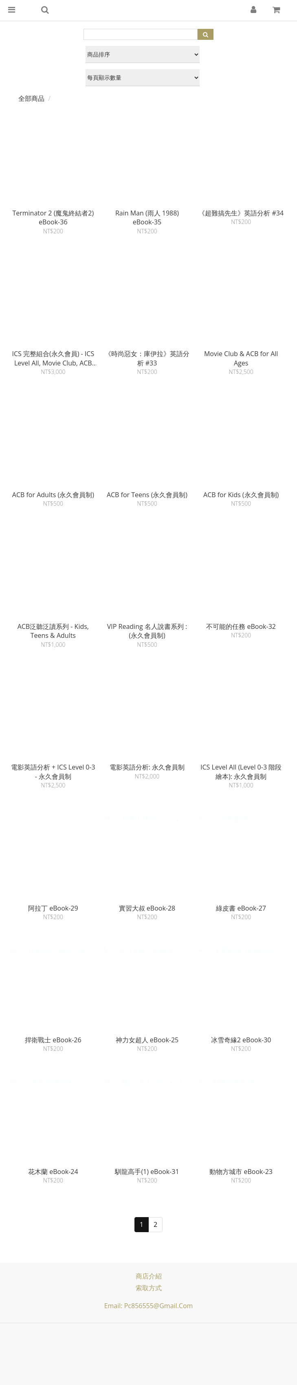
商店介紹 (149, 1276)
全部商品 (31, 98)
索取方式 (149, 1287)
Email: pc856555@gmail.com (148, 1305)
